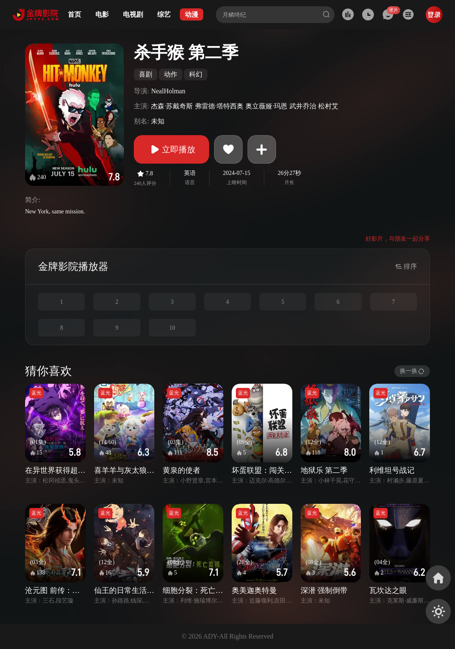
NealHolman (168, 91)
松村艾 (328, 106)
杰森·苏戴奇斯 (172, 106)
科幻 (195, 74)
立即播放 (171, 149)
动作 (170, 74)
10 (172, 328)
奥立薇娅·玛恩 (266, 106)
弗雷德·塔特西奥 (219, 106)
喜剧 (145, 74)
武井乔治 (302, 106)
